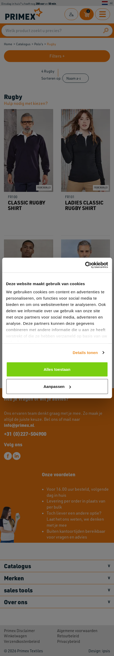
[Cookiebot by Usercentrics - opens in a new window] (85, 265)
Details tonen (85, 352)
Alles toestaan (57, 369)
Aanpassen (57, 386)
